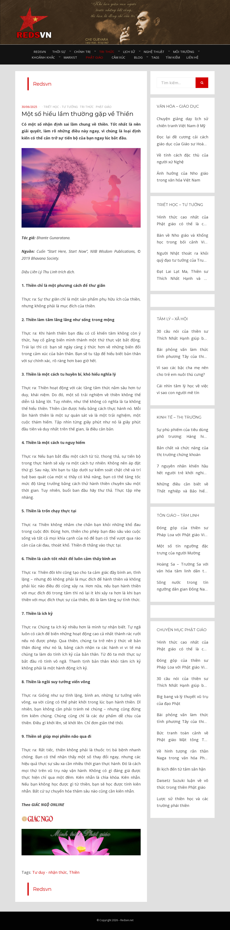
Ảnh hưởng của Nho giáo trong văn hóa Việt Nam (182, 177)
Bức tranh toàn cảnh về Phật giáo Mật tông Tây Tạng (182, 736)
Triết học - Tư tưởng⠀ (62, 107)
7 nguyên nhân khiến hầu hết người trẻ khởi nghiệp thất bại (182, 469)
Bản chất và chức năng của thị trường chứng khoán (182, 451)
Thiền (74, 872)
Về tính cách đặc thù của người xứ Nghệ (182, 158)
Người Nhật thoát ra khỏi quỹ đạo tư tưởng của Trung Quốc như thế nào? (182, 257)
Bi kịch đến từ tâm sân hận (181, 769)
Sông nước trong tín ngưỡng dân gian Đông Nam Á (182, 586)
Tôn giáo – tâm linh (178, 515)
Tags (155, 57)
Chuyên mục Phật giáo (182, 630)
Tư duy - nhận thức (49, 872)
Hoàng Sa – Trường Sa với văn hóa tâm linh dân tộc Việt (182, 568)
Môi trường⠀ (184, 51)
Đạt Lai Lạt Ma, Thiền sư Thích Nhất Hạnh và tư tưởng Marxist (182, 275)
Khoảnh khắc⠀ (44, 57)
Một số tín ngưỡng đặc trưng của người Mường (182, 549)
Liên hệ (192, 57)
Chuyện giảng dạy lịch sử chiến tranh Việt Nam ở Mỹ (182, 122)
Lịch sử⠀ (130, 51)
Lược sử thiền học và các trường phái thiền (182, 802)
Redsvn (40, 51)
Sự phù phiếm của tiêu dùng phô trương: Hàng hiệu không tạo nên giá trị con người (182, 433)
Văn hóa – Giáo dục (178, 106)
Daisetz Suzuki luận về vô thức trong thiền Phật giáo (182, 784)
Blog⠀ (139, 57)
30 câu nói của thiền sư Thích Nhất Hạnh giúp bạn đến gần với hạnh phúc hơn (182, 335)
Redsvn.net (126, 920)
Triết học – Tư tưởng (180, 204)
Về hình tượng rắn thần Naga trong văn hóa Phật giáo (182, 755)
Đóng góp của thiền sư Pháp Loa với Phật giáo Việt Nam (182, 531)
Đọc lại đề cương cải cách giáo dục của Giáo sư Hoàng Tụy (182, 140)
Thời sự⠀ (60, 51)
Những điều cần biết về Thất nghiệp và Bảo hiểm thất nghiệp (182, 487)
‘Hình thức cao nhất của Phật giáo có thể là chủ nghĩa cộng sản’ (182, 220)
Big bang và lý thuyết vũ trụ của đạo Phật (182, 700)
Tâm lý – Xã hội (172, 319)
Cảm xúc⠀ (120, 57)
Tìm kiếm (173, 57)
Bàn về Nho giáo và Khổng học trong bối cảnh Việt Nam (182, 239)
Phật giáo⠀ (95, 57)
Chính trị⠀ (83, 51)
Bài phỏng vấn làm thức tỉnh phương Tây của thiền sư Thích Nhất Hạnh (182, 353)
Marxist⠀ (71, 57)
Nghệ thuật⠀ (155, 51)
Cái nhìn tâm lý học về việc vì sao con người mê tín (182, 389)
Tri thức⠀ (108, 51)
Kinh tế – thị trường (179, 417)
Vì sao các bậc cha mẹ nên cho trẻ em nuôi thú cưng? (182, 371)
